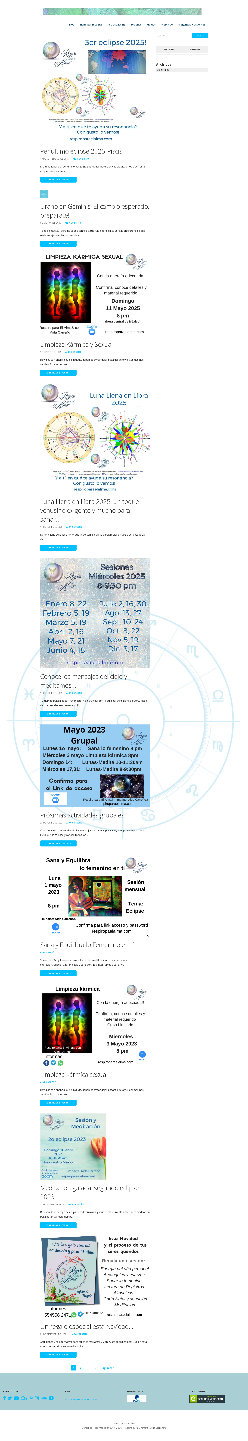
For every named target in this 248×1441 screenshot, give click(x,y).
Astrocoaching (117, 24)
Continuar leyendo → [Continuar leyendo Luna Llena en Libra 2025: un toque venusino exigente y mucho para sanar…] (58, 548)
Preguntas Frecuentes (191, 24)
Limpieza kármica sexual (74, 1074)
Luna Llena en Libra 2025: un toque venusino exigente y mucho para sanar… (89, 510)
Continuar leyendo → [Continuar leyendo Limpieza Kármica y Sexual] (58, 373)
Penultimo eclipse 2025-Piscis (81, 151)
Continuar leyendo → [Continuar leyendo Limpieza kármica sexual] (58, 1103)
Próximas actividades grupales (82, 815)
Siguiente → (109, 1368)
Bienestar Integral (91, 24)
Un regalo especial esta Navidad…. (87, 1326)
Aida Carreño (81, 159)
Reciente (169, 49)
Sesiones (136, 24)
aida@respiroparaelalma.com (81, 1399)
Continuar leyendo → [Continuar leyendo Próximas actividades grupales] (58, 843)
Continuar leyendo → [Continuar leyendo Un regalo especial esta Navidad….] (58, 1355)
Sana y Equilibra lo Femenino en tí (87, 944)
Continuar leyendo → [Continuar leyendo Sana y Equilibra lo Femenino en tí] (58, 973)
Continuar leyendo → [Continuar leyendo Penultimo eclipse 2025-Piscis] (58, 179)
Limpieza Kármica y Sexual (76, 344)
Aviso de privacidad (124, 1423)
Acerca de (167, 24)
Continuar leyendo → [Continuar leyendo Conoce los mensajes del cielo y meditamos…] (58, 714)
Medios (151, 24)
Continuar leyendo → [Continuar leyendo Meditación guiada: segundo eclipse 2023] (58, 1225)
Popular (194, 49)
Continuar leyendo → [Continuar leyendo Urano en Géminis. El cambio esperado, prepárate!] (58, 243)
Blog (71, 24)
